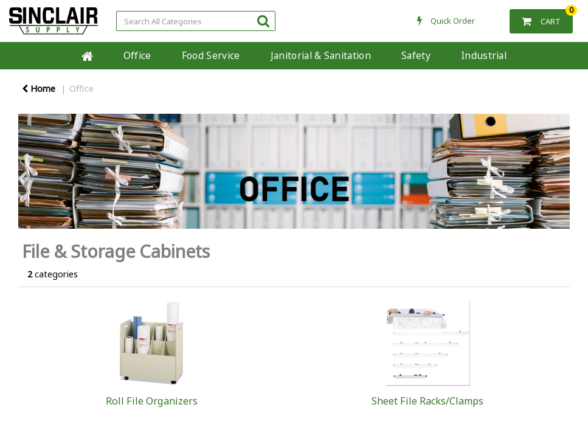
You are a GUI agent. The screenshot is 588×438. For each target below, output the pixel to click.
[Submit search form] (263, 20)
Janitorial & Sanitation (328, 55)
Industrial (491, 55)
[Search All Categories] (195, 21)
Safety (423, 55)
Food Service (218, 55)
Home (87, 55)
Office (145, 55)
